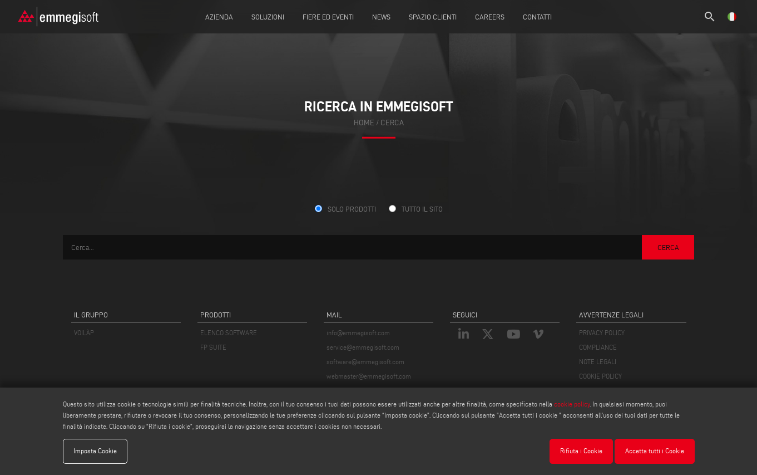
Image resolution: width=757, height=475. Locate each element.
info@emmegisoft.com (358, 332)
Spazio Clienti (433, 17)
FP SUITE (213, 347)
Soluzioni (267, 17)
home (364, 123)
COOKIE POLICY (600, 376)
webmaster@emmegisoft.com (368, 376)
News (381, 17)
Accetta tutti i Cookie (654, 450)
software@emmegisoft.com (365, 361)
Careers (489, 17)
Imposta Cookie (95, 450)
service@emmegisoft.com (362, 347)
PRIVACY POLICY (602, 332)
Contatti (537, 17)
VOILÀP (84, 332)
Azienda (219, 17)
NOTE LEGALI (597, 361)
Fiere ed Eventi (328, 17)
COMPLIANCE (598, 347)
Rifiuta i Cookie (581, 450)
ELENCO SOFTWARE (228, 332)
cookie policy (572, 404)
